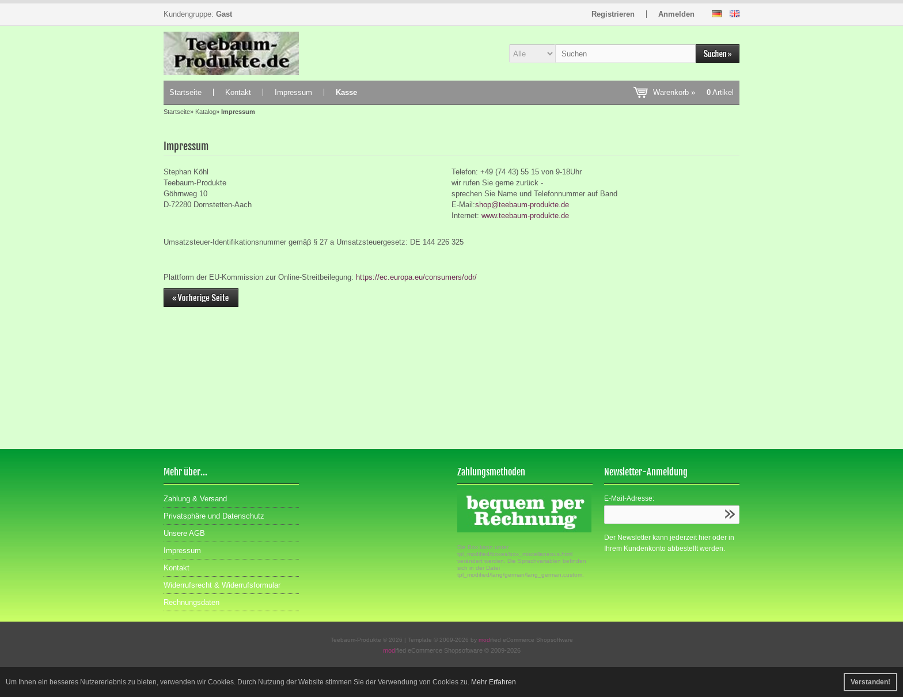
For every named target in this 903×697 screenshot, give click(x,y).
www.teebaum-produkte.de (525, 215)
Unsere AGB (184, 533)
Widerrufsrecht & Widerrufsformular (222, 585)
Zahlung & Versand (195, 498)
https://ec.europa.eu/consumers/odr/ (416, 277)
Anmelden (676, 14)
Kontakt (238, 92)
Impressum (293, 92)
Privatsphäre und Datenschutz (214, 516)
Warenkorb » (693, 92)
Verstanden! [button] (870, 682)
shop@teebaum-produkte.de (522, 204)
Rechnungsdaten (191, 602)
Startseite (185, 92)
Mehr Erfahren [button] (493, 682)
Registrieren (613, 14)
